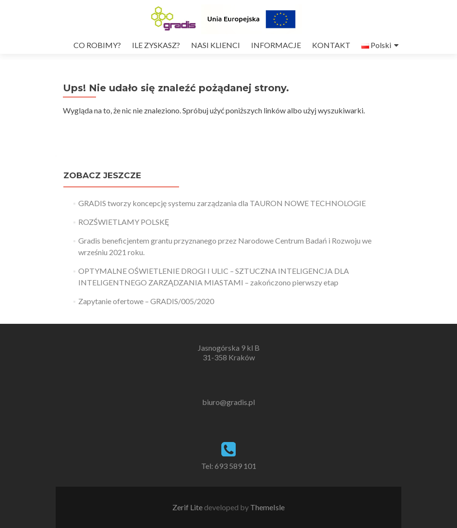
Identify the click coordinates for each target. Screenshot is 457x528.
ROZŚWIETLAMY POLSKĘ (123, 221)
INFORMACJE (276, 44)
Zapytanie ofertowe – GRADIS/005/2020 (146, 301)
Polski (376, 44)
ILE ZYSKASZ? (156, 44)
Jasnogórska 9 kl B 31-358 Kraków (229, 352)
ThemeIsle (267, 507)
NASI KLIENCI (215, 44)
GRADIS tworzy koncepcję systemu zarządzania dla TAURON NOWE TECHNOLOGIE (222, 203)
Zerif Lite (188, 507)
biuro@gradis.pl (228, 401)
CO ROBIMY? (97, 44)
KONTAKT (331, 44)
